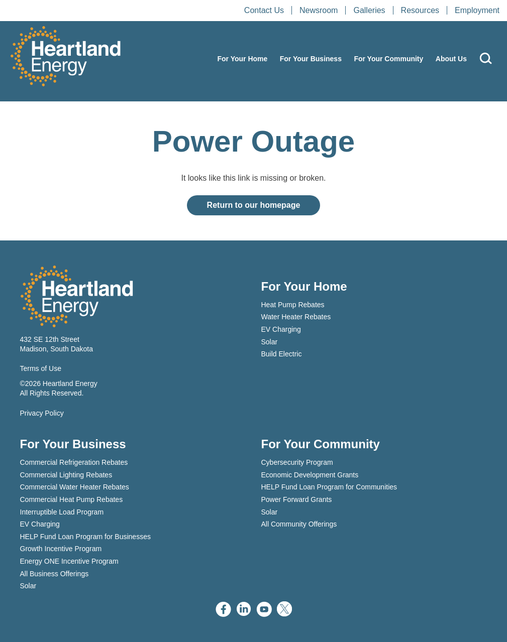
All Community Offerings (299, 524)
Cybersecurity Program (297, 462)
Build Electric (281, 354)
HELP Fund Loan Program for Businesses (85, 537)
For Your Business (311, 59)
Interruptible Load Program (62, 512)
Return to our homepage (253, 205)
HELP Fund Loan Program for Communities (329, 487)
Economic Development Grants (310, 475)
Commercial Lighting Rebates (66, 475)
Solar (269, 342)
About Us (451, 59)
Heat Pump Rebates (293, 305)
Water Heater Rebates (296, 317)
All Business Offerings (54, 574)
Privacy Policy (42, 413)
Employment (477, 10)
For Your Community (388, 59)
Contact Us (264, 10)
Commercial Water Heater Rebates (74, 487)
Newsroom (318, 10)
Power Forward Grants (296, 499)
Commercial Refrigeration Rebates (74, 462)
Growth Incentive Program (61, 549)
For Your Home (242, 59)
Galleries (369, 10)
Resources (420, 10)
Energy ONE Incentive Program (69, 561)
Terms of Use (40, 368)
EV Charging (281, 329)
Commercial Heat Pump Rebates (71, 499)
